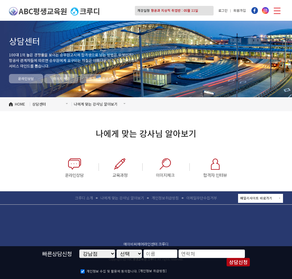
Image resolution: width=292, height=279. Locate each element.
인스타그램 (265, 10)
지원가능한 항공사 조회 (100, 78)
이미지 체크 (61, 78)
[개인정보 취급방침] (153, 270)
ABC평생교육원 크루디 (146, 225)
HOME (20, 104)
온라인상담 (26, 78)
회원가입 (239, 10)
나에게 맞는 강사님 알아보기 (122, 197)
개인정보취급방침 (165, 197)
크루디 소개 (84, 197)
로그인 (223, 10)
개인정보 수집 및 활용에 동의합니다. (112, 271)
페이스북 (254, 10)
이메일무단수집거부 (201, 197)
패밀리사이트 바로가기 (261, 198)
